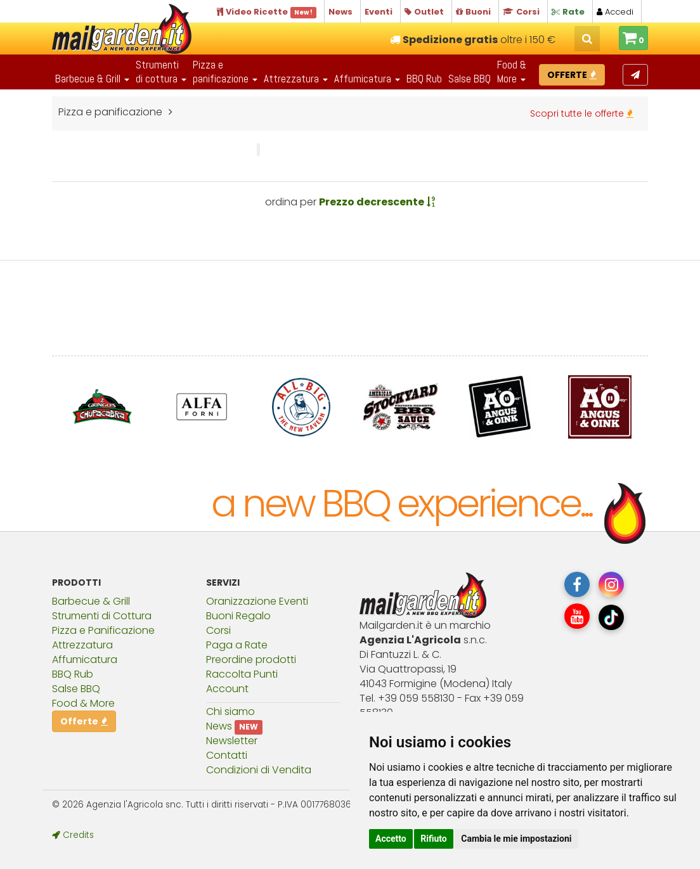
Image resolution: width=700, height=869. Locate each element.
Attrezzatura (82, 645)
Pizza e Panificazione (103, 630)
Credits (73, 835)
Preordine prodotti (251, 659)
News (219, 726)
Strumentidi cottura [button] (161, 72)
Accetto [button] (390, 839)
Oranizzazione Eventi (257, 601)
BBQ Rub (424, 79)
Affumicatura (84, 659)
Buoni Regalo (238, 615)
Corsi (218, 630)
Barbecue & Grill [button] (92, 79)
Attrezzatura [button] (296, 79)
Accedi (615, 12)
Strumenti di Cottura (102, 615)
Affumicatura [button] (367, 79)
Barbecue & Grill (91, 601)
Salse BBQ (469, 79)
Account (227, 688)
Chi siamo (230, 711)
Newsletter (231, 740)
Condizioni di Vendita (258, 770)
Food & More (83, 703)
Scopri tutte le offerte (581, 113)
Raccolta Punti (242, 674)
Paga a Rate (237, 645)
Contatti (226, 755)
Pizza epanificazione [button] (225, 72)
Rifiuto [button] (433, 839)
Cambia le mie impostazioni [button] (516, 839)
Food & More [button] (511, 72)
